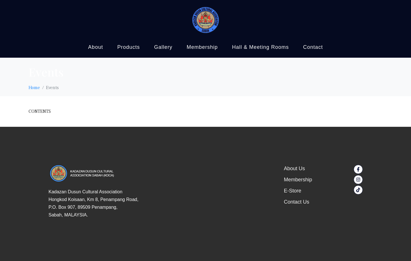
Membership (202, 47)
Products (128, 47)
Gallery (163, 47)
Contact (313, 47)
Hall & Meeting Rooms (260, 47)
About (95, 47)
